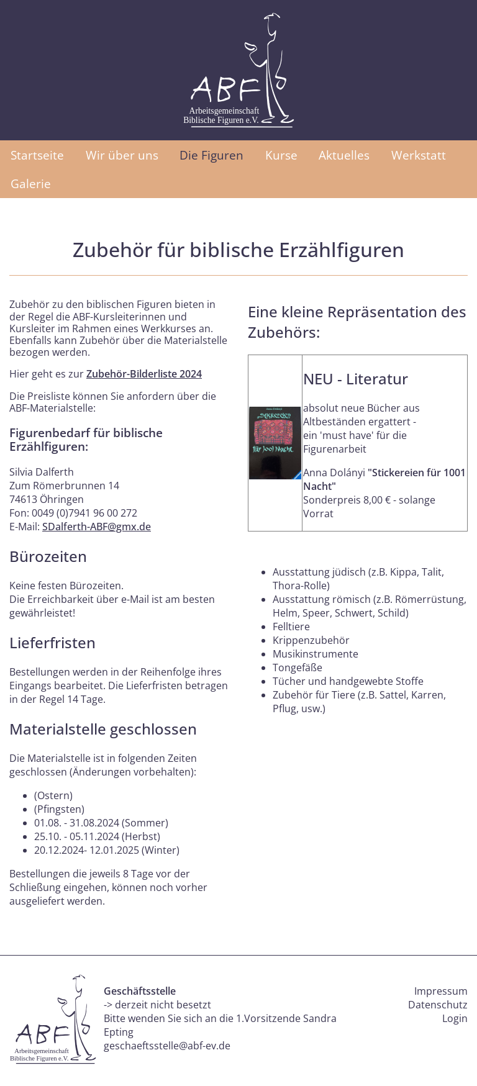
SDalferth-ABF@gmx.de (96, 526)
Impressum (441, 991)
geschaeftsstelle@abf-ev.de (167, 1045)
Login (455, 1018)
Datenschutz (438, 1004)
